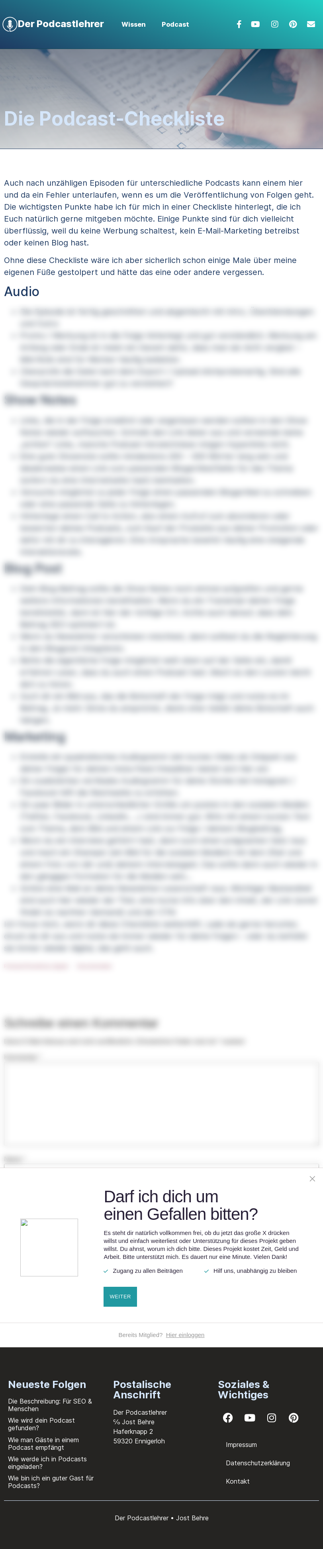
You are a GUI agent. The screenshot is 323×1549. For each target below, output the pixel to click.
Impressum (241, 1445)
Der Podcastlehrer (61, 23)
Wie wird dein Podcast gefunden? (41, 1424)
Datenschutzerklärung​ (258, 1463)
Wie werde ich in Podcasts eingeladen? (47, 1462)
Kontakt (238, 1481)
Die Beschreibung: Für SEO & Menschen (50, 1405)
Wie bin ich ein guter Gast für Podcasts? (51, 1482)
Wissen (133, 24)
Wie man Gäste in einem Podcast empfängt (43, 1443)
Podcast (175, 24)
